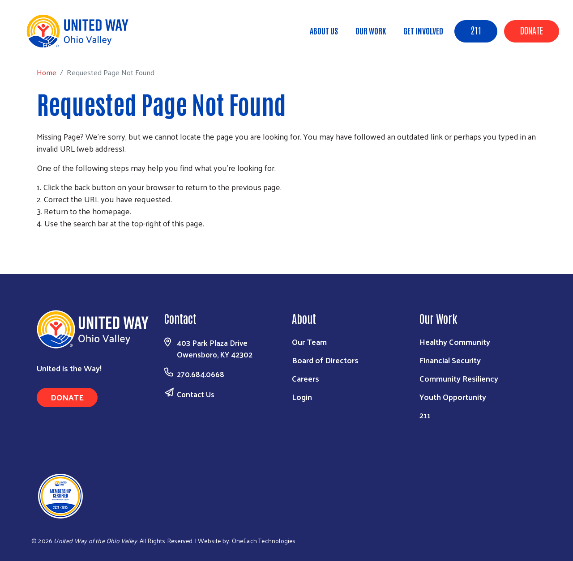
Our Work (370, 30)
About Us (324, 30)
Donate (531, 30)
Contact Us (195, 394)
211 (475, 30)
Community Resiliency (458, 378)
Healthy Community (454, 341)
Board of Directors (325, 360)
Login (302, 397)
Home (52, 45)
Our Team (309, 341)
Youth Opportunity (452, 397)
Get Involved (423, 30)
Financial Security (450, 360)
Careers (305, 378)
